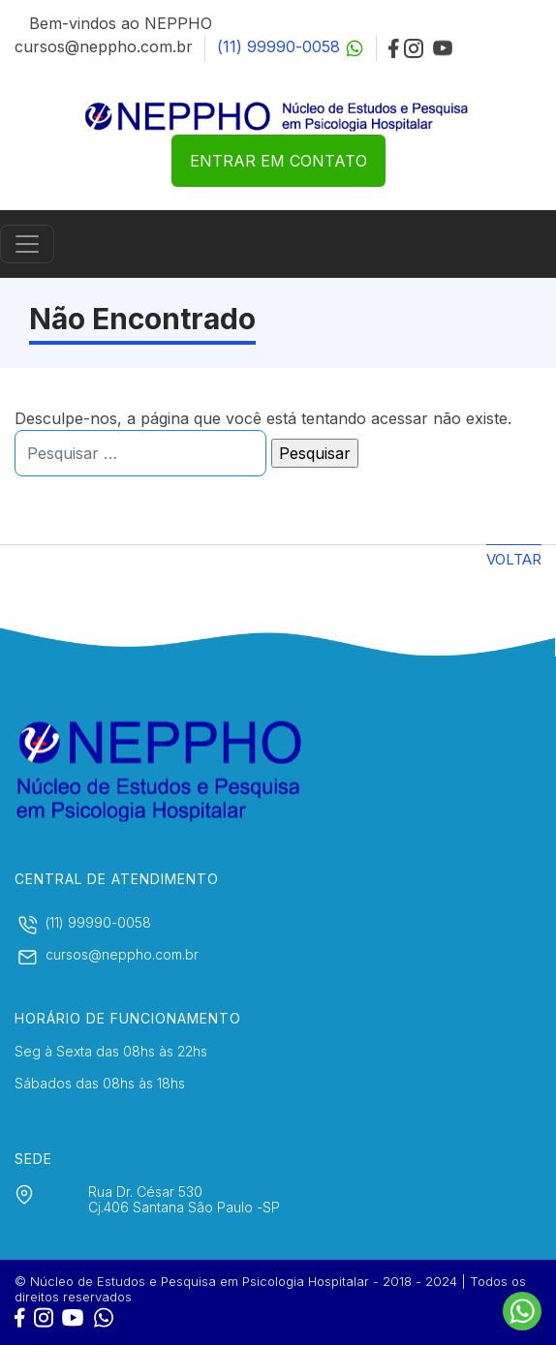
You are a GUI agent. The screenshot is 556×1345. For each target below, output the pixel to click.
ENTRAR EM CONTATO (278, 160)
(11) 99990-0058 (290, 46)
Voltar (513, 559)
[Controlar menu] (27, 244)
